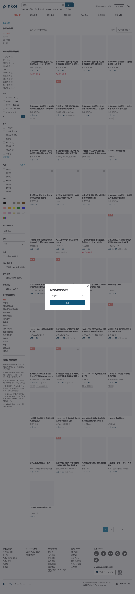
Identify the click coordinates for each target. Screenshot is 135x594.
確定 (67, 303)
